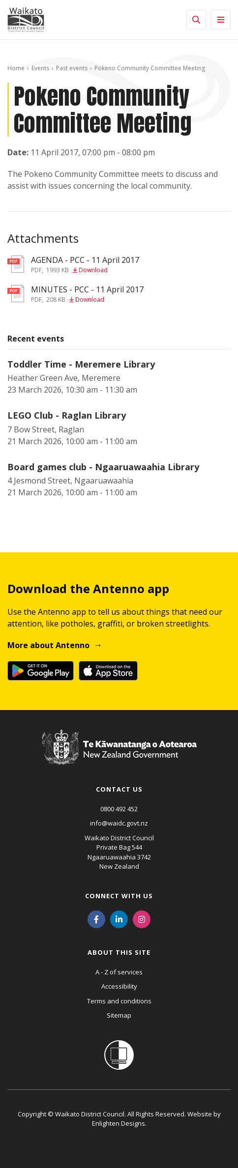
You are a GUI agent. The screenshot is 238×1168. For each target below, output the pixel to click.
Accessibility (119, 986)
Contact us (119, 789)
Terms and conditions (119, 1001)
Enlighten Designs (118, 1123)
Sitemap (119, 1015)
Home (16, 68)
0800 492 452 (119, 808)
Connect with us (119, 895)
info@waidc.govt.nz (119, 823)
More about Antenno (48, 645)
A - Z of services (119, 972)
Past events (72, 68)
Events (40, 68)
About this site (119, 952)
